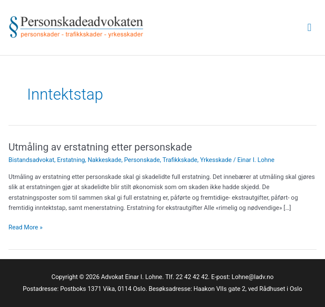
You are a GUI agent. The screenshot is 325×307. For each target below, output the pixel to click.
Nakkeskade (104, 160)
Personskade (142, 160)
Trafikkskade (179, 160)
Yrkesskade (216, 160)
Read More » (25, 227)
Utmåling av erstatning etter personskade (100, 147)
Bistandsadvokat (31, 160)
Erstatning (71, 160)
